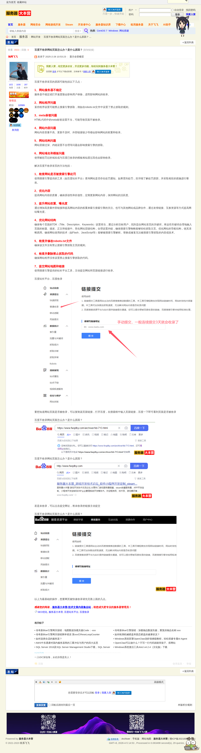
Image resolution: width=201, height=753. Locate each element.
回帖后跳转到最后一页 (62, 704)
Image (44, 682)
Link (48, 682)
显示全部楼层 (77, 56)
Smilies (60, 682)
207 (25, 85)
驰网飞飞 (13, 56)
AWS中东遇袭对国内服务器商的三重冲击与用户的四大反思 (67, 642)
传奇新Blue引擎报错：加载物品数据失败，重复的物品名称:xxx (148, 630)
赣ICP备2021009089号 (182, 738)
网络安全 (35, 24)
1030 (18, 85)
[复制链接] (88, 49)
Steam (69, 24)
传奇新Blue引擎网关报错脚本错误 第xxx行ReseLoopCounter (68, 634)
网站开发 (35, 36)
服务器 (21, 24)
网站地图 (146, 738)
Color (40, 682)
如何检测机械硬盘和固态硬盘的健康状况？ (137, 634)
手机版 (135, 738)
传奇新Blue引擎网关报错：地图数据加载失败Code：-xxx (66, 630)
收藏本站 (22, 2)
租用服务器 (137, 24)
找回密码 (190, 10)
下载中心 (121, 24)
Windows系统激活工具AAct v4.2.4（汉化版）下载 (141, 647)
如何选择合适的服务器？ (49, 638)
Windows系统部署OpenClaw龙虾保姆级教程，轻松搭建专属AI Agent (151, 638)
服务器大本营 (7, 37)
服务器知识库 (103, 24)
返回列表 (189, 42)
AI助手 (167, 24)
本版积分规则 (185, 704)
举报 (188, 663)
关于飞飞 (153, 24)
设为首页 (11, 2)
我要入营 (87, 71)
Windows (113, 30)
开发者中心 (84, 24)
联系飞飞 (25, 743)
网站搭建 (124, 30)
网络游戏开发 (53, 24)
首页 (10, 24)
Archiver (125, 738)
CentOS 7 (102, 30)
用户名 (131, 10)
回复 (40, 663)
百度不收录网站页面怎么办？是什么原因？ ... (67, 36)
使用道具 (177, 663)
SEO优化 (42, 612)
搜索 (77, 31)
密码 (131, 14)
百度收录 (84, 612)
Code (56, 682)
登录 (54, 71)
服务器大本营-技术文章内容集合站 (71, 607)
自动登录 (177, 10)
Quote (52, 682)
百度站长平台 (71, 612)
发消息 (15, 130)
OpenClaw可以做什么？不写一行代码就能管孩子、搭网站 (145, 642)
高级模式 (159, 682)
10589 (21, 105)
